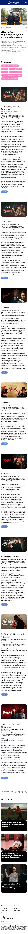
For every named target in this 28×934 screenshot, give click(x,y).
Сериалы (4, 908)
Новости (17, 908)
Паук (19, 68)
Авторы (17, 913)
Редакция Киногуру (6, 27)
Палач (12, 68)
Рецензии (17, 910)
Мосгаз (4, 68)
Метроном (4, 742)
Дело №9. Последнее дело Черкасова (12, 75)
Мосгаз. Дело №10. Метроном (10, 78)
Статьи (16, 906)
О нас (3, 913)
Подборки (3, 29)
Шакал (4, 72)
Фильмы (4, 906)
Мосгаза (23, 232)
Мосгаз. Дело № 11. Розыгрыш (10, 65)
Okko (4, 191)
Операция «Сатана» (15, 72)
